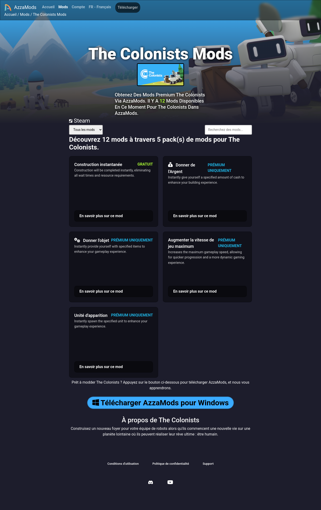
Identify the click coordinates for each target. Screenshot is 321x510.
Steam (79, 120)
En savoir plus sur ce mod (101, 216)
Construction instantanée (98, 164)
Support (208, 463)
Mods (63, 7)
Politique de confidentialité (170, 463)
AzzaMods (20, 7)
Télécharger (128, 7)
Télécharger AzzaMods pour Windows (160, 402)
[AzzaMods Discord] (150, 483)
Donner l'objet (91, 240)
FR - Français (100, 7)
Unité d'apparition (90, 315)
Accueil (48, 7)
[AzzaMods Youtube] (170, 482)
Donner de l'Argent (181, 167)
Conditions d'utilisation (123, 463)
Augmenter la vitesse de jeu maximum (191, 243)
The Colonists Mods (49, 14)
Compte (78, 7)
